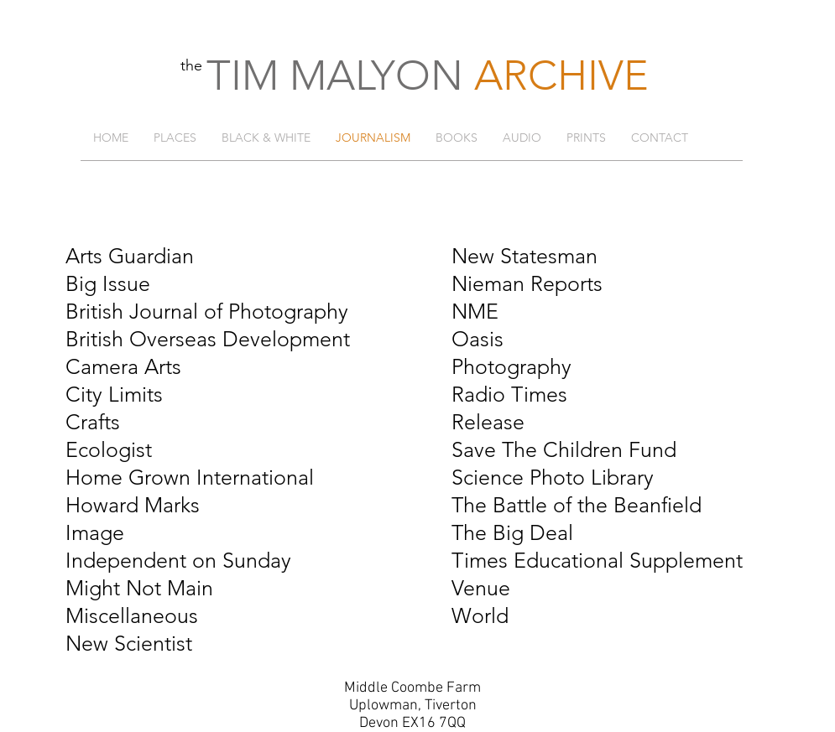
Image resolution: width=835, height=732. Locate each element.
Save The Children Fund (563, 449)
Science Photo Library (552, 477)
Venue (480, 587)
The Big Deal (512, 532)
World (480, 615)
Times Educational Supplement (597, 560)
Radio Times (509, 394)
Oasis (477, 338)
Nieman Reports (527, 283)
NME (474, 311)
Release (487, 421)
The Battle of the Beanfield (576, 504)
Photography (511, 366)
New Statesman (524, 255)
